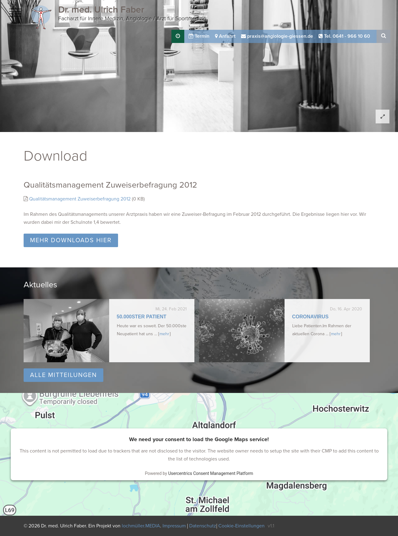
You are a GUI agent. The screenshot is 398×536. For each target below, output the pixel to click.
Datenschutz (202, 526)
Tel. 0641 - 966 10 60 (344, 36)
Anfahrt (225, 36)
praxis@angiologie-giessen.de (277, 36)
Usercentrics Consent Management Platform (210, 473)
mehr (164, 333)
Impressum (175, 526)
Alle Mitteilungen (63, 375)
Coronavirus (310, 316)
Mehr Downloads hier (71, 240)
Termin (199, 36)
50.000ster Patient (141, 316)
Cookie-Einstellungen (241, 526)
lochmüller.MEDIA (141, 526)
